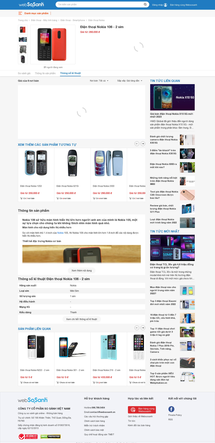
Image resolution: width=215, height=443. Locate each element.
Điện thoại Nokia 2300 (103, 186)
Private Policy (175, 415)
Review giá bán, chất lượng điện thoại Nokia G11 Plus (163, 208)
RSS (170, 419)
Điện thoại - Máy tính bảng (44, 20)
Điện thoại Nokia (96, 20)
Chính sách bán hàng (94, 421)
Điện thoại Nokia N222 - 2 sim (34, 370)
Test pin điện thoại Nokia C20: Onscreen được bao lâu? (164, 194)
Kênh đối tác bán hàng (139, 425)
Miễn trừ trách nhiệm (94, 425)
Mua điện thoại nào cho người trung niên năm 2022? (163, 290)
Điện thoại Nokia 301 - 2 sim (70, 370)
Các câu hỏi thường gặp (96, 416)
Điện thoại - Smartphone (73, 20)
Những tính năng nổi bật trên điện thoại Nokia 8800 (163, 180)
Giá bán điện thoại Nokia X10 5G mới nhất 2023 (171, 115)
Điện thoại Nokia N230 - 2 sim (143, 370)
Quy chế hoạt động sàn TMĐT (99, 434)
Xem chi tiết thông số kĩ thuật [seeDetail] (81, 319)
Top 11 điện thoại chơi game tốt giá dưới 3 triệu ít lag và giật (162, 331)
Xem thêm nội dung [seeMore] (82, 270)
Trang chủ (23, 20)
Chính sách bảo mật (94, 430)
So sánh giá (24, 73)
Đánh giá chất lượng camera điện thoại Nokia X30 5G (164, 139)
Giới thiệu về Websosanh (140, 416)
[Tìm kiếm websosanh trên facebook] (171, 409)
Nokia (60, 232)
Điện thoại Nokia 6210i (68, 186)
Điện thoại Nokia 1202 (31, 186)
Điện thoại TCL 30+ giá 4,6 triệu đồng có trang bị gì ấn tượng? (172, 266)
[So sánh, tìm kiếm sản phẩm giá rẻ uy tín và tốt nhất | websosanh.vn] (31, 5)
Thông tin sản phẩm (45, 73)
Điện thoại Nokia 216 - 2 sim (106, 370)
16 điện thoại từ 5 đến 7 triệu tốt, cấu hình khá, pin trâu (163, 317)
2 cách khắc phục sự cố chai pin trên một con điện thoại (163, 362)
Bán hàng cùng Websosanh (183, 5)
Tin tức (131, 421)
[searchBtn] (145, 4)
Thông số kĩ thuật (70, 73)
